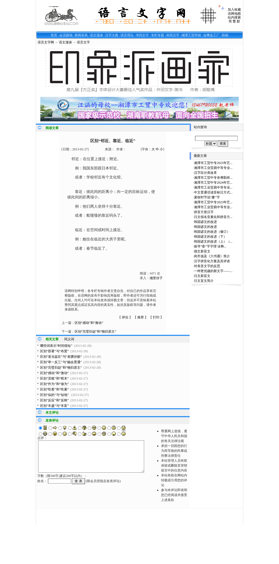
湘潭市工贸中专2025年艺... (213, 163)
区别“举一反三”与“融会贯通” (61, 362)
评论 (125, 317)
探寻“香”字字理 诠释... (210, 246)
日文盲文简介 (204, 281)
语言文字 (83, 42)
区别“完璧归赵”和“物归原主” (95, 331)
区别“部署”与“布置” (54, 351)
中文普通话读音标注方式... (213, 192)
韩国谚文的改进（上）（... (213, 241)
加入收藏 (234, 9)
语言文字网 (46, 42)
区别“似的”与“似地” (54, 395)
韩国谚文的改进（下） (210, 236)
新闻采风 (81, 35)
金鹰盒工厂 (211, 35)
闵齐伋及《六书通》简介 (212, 256)
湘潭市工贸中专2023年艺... (213, 202)
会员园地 (65, 35)
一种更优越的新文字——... (213, 271)
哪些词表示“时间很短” (56, 346)
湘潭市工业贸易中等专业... (213, 168)
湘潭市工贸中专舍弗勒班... (213, 178)
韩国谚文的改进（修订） (212, 232)
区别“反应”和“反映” (54, 400)
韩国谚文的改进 (205, 222)
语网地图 (234, 14)
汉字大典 (111, 35)
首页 (54, 35)
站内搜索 (234, 17)
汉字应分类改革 (205, 173)
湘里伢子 (156, 278)
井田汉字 (172, 35)
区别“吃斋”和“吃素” (54, 389)
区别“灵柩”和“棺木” (54, 378)
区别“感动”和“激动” (89, 323)
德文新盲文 (202, 251)
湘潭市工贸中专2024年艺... (213, 182)
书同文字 (142, 35)
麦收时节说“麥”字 (207, 197)
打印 (156, 317)
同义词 (69, 339)
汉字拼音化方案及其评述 (212, 261)
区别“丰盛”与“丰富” (54, 406)
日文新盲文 (202, 276)
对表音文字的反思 (207, 266)
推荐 (140, 317)
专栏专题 (157, 35)
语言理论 (127, 35)
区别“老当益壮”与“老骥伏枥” (61, 357)
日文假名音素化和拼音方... (213, 217)
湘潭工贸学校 (191, 35)
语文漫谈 (96, 35)
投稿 (225, 35)
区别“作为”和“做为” (54, 384)
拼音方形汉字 (204, 212)
